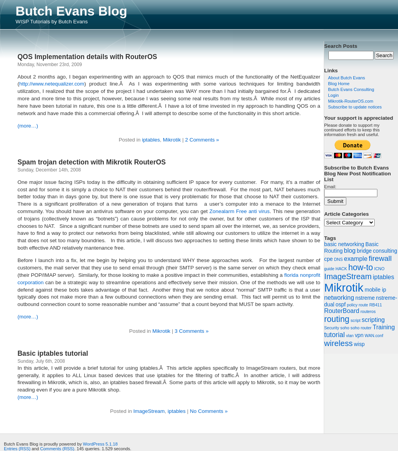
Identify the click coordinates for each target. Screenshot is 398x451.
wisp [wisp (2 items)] (359, 344)
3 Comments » (191, 331)
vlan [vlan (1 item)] (350, 335)
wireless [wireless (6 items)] (338, 343)
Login (333, 95)
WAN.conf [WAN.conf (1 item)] (374, 335)
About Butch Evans (346, 77)
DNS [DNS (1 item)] (338, 259)
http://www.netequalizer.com (51, 84)
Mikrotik (172, 140)
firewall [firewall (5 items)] (379, 258)
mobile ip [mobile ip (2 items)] (375, 290)
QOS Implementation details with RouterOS (87, 57)
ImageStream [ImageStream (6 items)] (348, 276)
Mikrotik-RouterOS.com (350, 101)
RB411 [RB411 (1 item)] (375, 304)
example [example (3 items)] (355, 258)
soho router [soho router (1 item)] (361, 327)
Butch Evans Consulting (351, 89)
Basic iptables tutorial (52, 353)
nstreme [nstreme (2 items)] (365, 298)
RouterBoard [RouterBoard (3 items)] (341, 311)
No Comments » (209, 411)
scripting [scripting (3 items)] (373, 319)
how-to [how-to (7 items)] (360, 267)
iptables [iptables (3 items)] (383, 277)
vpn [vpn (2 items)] (359, 335)
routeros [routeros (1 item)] (367, 311)
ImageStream (149, 411)
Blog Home (338, 83)
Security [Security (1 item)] (331, 327)
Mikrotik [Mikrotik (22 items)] (343, 287)
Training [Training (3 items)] (384, 327)
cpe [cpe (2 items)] (328, 259)
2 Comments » (202, 140)
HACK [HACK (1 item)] (341, 268)
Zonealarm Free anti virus (239, 211)
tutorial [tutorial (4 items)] (334, 335)
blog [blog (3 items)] (350, 250)
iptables (151, 140)
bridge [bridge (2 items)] (364, 251)
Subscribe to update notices (355, 107)
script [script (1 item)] (355, 320)
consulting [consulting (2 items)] (385, 251)
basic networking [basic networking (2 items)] (344, 244)
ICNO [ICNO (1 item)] (379, 268)
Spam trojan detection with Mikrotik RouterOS (91, 162)
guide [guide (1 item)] (329, 268)
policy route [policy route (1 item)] (357, 304)
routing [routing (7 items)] (336, 319)
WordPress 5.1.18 (100, 444)
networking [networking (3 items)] (339, 297)
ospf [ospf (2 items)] (340, 304)
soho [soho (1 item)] (344, 327)
